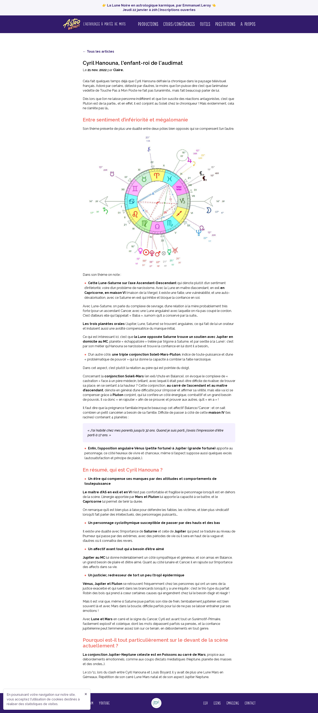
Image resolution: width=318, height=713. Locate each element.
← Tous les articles (98, 51)
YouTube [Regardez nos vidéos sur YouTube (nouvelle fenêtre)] (104, 703)
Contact (250, 703)
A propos (248, 24)
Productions (148, 24)
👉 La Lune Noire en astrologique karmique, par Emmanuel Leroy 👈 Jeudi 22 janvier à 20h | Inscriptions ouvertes (159, 7)
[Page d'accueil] (94, 24)
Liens (217, 703)
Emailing (232, 703)
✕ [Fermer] (85, 694)
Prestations (225, 24)
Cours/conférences (179, 24)
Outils (205, 24)
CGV (205, 703)
